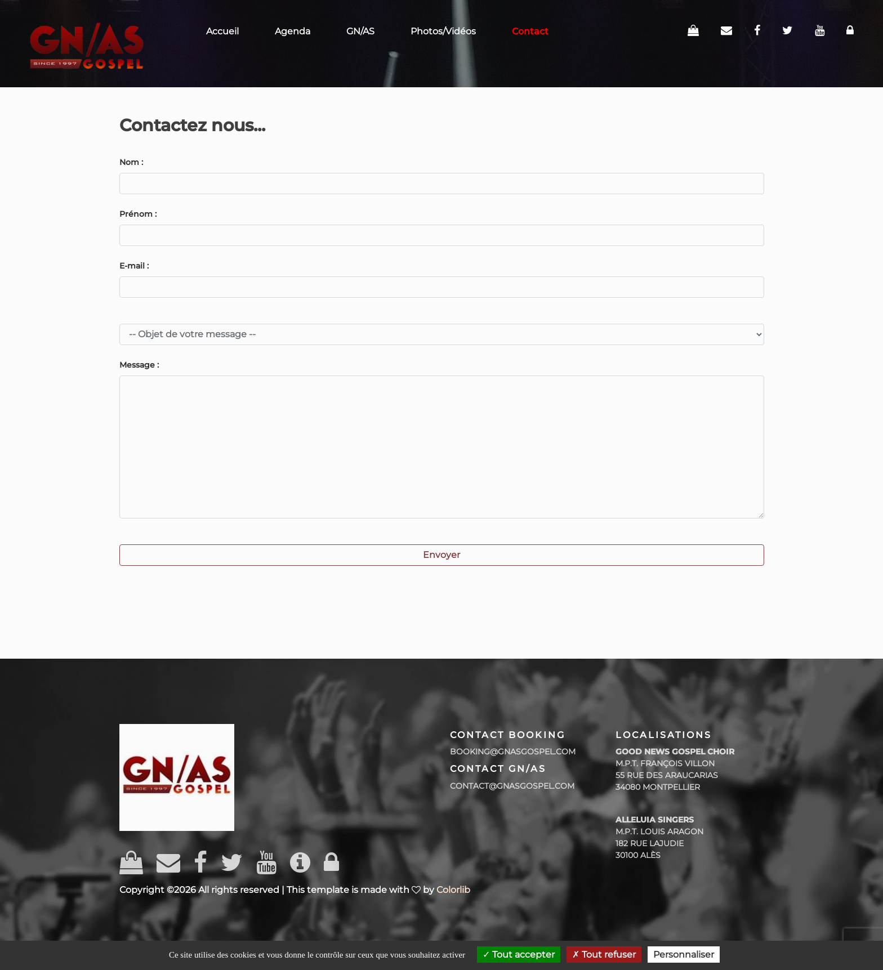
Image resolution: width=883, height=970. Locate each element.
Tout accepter (519, 954)
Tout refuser (604, 954)
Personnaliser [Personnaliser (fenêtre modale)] (683, 954)
